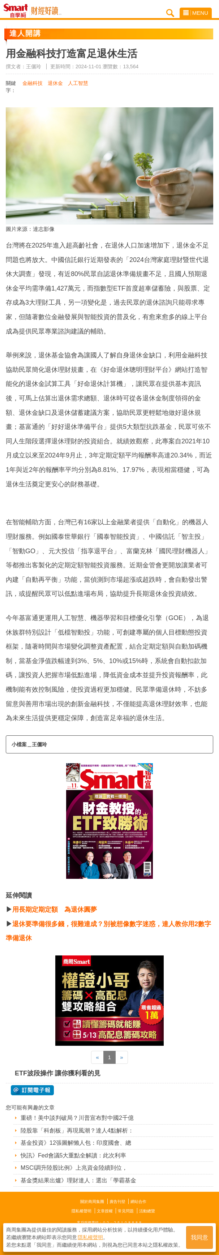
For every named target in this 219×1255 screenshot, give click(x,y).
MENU (195, 13)
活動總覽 (147, 1211)
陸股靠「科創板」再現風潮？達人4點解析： (77, 1130)
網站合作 (138, 1201)
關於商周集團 (92, 1201)
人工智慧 (78, 83)
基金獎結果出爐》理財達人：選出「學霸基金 (78, 1180)
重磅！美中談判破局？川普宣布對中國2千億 (77, 1118)
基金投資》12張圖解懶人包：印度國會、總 (76, 1143)
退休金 (55, 83)
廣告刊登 (117, 1201)
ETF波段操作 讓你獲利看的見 (57, 1073)
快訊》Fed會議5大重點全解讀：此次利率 (73, 1155)
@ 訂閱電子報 (32, 1090)
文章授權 (105, 1211)
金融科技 (32, 83)
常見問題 (126, 1211)
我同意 (199, 1237)
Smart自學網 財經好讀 (46, 11)
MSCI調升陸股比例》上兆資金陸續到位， (74, 1168)
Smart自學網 (17, 11)
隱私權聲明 (81, 1211)
